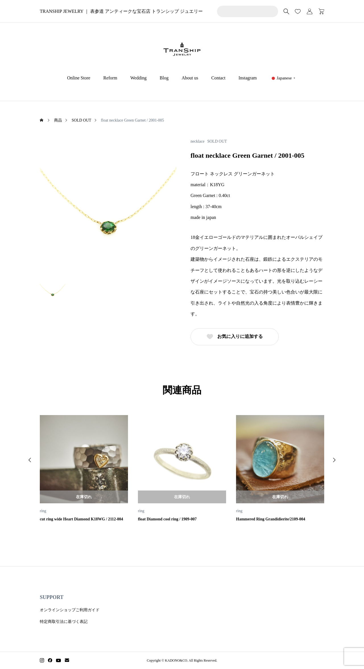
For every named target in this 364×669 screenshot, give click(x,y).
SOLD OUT (217, 141)
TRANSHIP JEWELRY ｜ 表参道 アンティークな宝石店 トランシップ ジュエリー (121, 11)
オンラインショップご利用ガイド (70, 610)
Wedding (138, 77)
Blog (164, 77)
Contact (218, 77)
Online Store (78, 77)
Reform (110, 77)
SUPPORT (51, 597)
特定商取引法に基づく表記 (64, 621)
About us (190, 77)
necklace (197, 141)
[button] (30, 460)
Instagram (248, 77)
